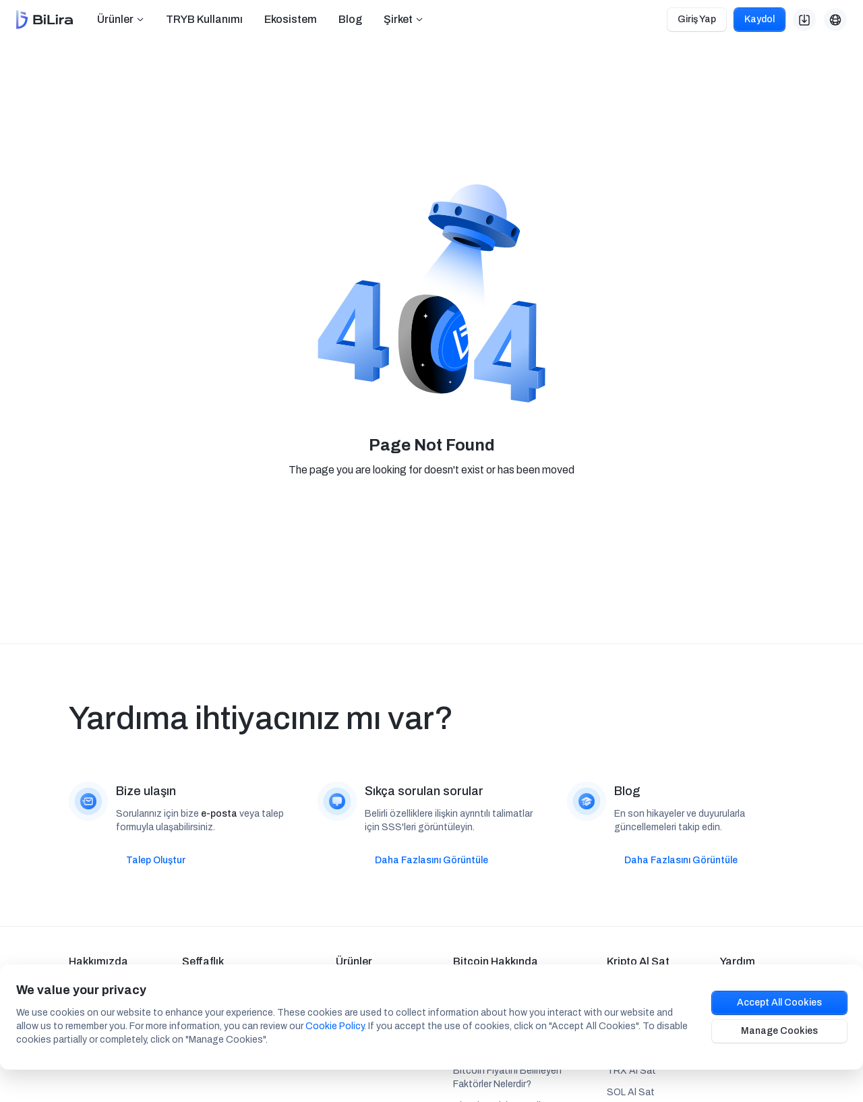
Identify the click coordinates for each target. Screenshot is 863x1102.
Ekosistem (290, 19)
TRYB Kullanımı (204, 19)
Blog (350, 19)
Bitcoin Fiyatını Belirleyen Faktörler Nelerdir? (507, 1077)
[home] (44, 20)
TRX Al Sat (631, 1071)
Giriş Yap (697, 19)
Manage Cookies (779, 1031)
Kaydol (759, 19)
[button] (120, 19)
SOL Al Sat (631, 1092)
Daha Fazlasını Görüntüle (431, 860)
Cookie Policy (334, 1026)
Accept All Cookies (779, 1002)
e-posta (219, 814)
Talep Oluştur (155, 860)
